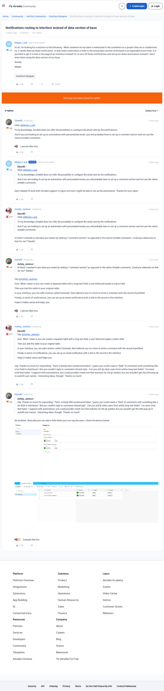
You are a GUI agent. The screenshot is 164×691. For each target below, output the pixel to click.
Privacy (66, 686)
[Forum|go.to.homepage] (22, 6)
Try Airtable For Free (67, 659)
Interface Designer (58, 16)
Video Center (110, 593)
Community (17, 16)
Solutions (63, 573)
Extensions (19, 593)
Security (32, 686)
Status (60, 645)
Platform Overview (23, 580)
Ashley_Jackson (23, 209)
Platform (18, 573)
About (59, 626)
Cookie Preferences (126, 686)
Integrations (20, 587)
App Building (20, 600)
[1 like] (26, 146)
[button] (3, 6)
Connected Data (22, 613)
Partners (17, 626)
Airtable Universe (22, 659)
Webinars (108, 613)
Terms (78, 686)
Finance (62, 613)
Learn (106, 573)
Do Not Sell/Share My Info (99, 686)
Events (107, 587)
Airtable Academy (113, 580)
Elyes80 (18, 120)
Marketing (63, 587)
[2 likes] (27, 539)
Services (17, 632)
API (43, 686)
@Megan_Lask (27, 125)
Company (61, 619)
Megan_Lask (21, 42)
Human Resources (68, 600)
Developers (19, 639)
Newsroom (62, 652)
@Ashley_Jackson (28, 278)
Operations (64, 593)
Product (62, 580)
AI (14, 606)
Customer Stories (113, 606)
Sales (61, 606)
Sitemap (53, 686)
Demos (107, 600)
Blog (58, 639)
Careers (60, 632)
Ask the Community (36, 16)
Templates (19, 652)
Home (5, 16)
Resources (19, 619)
